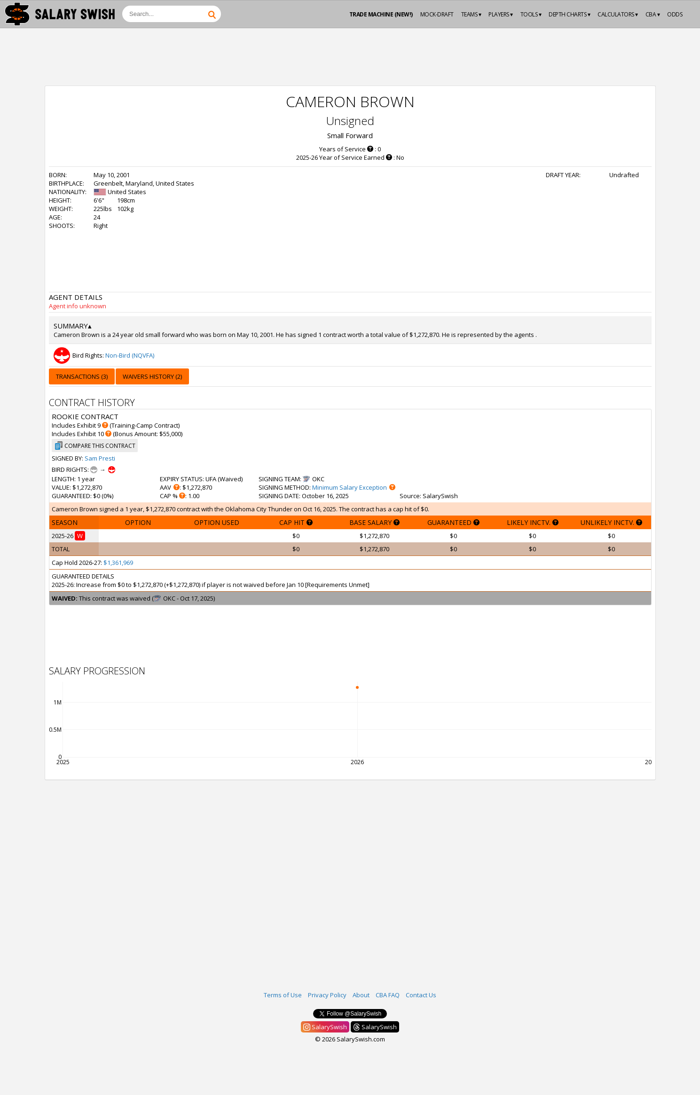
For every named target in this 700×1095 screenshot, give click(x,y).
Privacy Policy (327, 995)
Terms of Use (283, 995)
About (361, 995)
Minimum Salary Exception (349, 487)
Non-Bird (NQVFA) (129, 355)
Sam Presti (100, 458)
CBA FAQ (388, 995)
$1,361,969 (118, 562)
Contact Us (421, 995)
